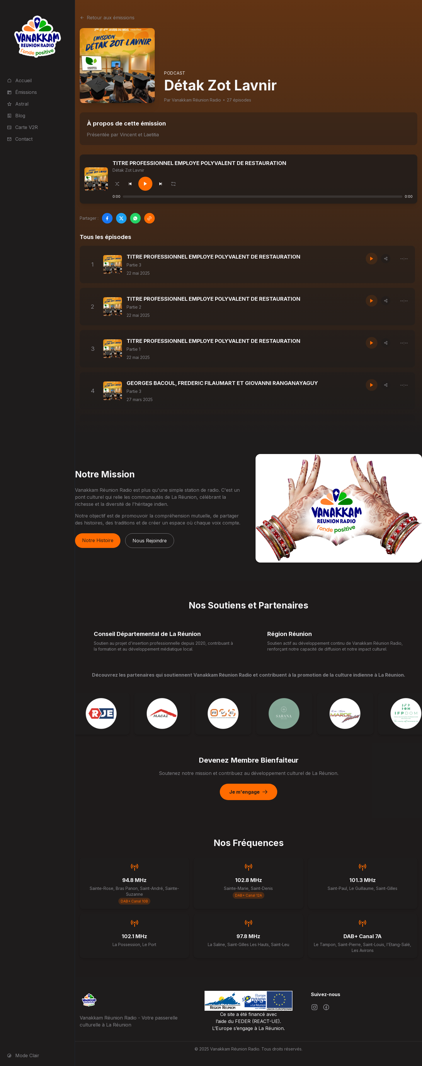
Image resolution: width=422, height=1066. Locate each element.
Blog (16, 115)
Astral (17, 103)
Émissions (22, 92)
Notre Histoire (97, 540)
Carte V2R (22, 127)
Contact (20, 138)
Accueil (19, 80)
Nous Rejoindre (149, 541)
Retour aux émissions (107, 17)
